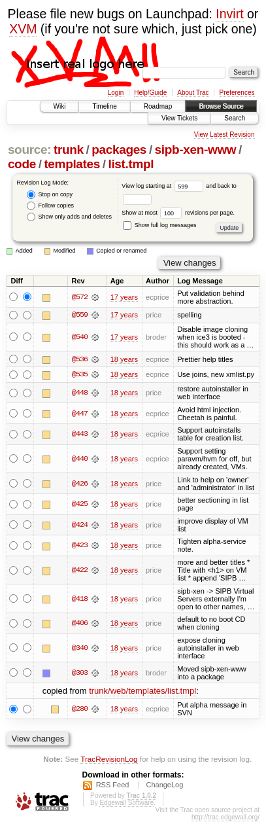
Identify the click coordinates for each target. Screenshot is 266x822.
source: (29, 149)
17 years (124, 297)
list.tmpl (131, 164)
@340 (80, 648)
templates (72, 164)
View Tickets (179, 118)
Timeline (104, 106)
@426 (80, 483)
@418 (80, 599)
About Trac (192, 92)
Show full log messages (159, 225)
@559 (80, 315)
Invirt (229, 14)
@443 (80, 434)
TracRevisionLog (108, 759)
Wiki (60, 106)
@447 (80, 413)
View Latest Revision (224, 134)
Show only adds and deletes (69, 217)
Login (116, 92)
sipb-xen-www (196, 149)
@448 (80, 393)
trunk (69, 149)
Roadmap (158, 106)
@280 (80, 709)
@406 (80, 623)
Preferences (237, 92)
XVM (23, 29)
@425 (80, 504)
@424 (80, 525)
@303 (80, 673)
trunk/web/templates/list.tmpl (142, 691)
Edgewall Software (126, 803)
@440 (80, 459)
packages (118, 149)
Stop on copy (50, 194)
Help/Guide (150, 92)
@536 (80, 359)
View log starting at (164, 186)
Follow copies (50, 206)
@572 (80, 297)
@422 (80, 570)
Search (234, 118)
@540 (80, 337)
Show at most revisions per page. (178, 212)
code (22, 164)
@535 (80, 375)
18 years (124, 359)
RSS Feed (112, 785)
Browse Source (221, 106)
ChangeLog (164, 785)
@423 (80, 546)
